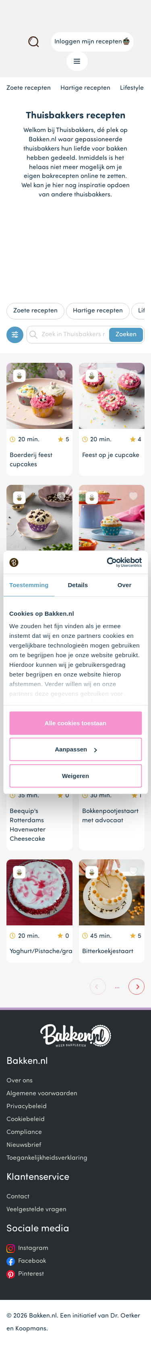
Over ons (19, 1081)
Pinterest (31, 1274)
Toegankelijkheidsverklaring (46, 1158)
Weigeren (75, 775)
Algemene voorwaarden (41, 1093)
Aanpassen (76, 749)
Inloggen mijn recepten (92, 41)
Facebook (32, 1261)
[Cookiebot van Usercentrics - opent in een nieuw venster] (107, 562)
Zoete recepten (28, 88)
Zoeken (126, 334)
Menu (73, 61)
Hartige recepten (85, 88)
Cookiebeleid (25, 1119)
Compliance (24, 1132)
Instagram (33, 1248)
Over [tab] (125, 584)
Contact (17, 1197)
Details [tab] (78, 584)
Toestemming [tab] (29, 584)
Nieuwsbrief (23, 1145)
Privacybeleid (26, 1106)
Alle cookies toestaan (75, 722)
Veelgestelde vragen (36, 1209)
